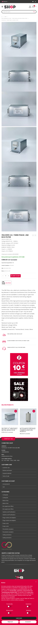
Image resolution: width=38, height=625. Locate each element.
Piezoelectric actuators (8, 529)
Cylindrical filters (23, 427)
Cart (4, 487)
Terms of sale (6, 476)
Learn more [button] (19, 618)
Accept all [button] (27, 621)
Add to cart (16, 276)
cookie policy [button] (30, 592)
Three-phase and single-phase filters (17, 427)
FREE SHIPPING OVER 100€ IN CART (14, 333)
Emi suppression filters (6, 427)
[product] (10, 417)
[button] (36, 582)
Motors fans (5, 500)
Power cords (6, 523)
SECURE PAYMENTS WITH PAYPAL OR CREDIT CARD (18, 340)
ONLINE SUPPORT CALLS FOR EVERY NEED (16, 347)
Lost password (6, 484)
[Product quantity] (5, 275)
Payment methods (7, 473)
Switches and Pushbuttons (9, 512)
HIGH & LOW (7, 271)
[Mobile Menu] (3, 6)
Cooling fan (5, 494)
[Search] (34, 11)
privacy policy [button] (24, 587)
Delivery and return (7, 470)
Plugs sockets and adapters (9, 517)
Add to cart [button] (15, 411)
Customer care (6, 467)
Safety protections (7, 534)
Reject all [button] (10, 621)
